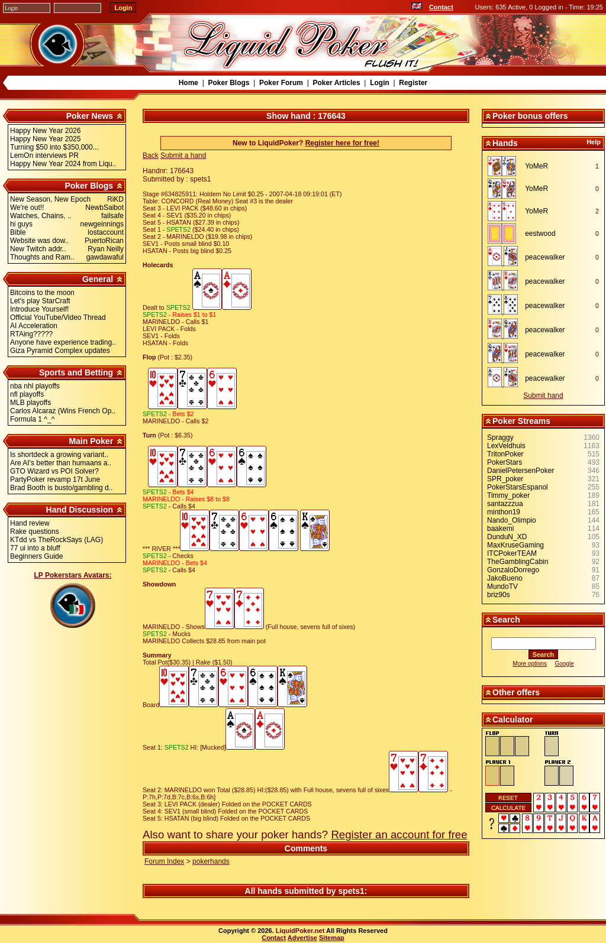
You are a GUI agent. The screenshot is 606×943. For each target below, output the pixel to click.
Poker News (89, 116)
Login (379, 83)
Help (593, 141)
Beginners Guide (36, 556)
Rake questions (34, 531)
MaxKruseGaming (515, 545)
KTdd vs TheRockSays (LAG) (56, 540)
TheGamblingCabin (517, 562)
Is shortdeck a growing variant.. (59, 455)
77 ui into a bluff (35, 548)
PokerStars (504, 462)
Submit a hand (183, 155)
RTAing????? (31, 334)
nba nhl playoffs (35, 386)
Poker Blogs (228, 83)
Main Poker (91, 441)
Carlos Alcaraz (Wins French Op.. (62, 411)
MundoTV (502, 586)
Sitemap (331, 937)
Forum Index (164, 861)
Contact (441, 7)
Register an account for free (399, 834)
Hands (505, 143)
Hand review (30, 523)
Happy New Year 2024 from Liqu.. (63, 164)
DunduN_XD (507, 537)
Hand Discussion (80, 509)
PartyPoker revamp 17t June (55, 479)
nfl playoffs (27, 394)
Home (188, 83)
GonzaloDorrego (513, 570)
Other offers (516, 692)
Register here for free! (342, 143)
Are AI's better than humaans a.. (60, 463)
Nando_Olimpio (511, 520)
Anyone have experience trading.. (63, 342)
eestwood (540, 233)
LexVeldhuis (506, 446)
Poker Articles (336, 83)
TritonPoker (505, 454)
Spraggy (500, 437)
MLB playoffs (30, 402)
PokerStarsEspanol (517, 487)
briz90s (498, 595)
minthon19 (503, 512)
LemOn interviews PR (44, 155)
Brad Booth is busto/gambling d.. (61, 488)
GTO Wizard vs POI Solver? (54, 471)
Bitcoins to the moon (42, 293)
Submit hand (543, 395)
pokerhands (211, 861)
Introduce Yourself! (39, 309)
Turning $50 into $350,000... (54, 147)
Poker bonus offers (530, 116)
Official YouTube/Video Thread (58, 317)
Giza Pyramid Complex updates (60, 350)
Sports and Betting (76, 372)
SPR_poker (505, 479)
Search (506, 619)
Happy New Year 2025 (45, 139)
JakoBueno (505, 578)
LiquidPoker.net (300, 930)
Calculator (512, 719)
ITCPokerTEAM (512, 553)
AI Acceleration (33, 326)
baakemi (500, 528)
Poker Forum (281, 83)
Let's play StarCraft (40, 301)
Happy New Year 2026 (45, 131)
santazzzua (505, 504)
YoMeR (536, 166)
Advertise (302, 937)
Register (413, 83)
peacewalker (545, 257)
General (97, 279)
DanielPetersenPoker (520, 470)
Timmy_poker (508, 495)
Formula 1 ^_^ (32, 419)
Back (151, 155)
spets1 (351, 891)
